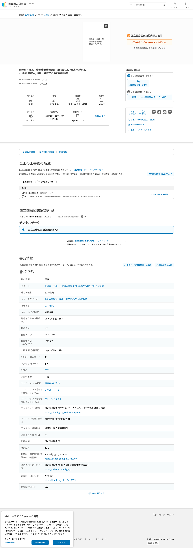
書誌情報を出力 (136, 124)
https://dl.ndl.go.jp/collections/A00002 (64, 412)
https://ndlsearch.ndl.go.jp (58, 469)
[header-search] (148, 5)
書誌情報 (63, 152)
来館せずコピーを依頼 (138, 83)
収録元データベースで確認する (149, 42)
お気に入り (132, 112)
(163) (46, 14)
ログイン (185, 4)
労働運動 (29, 14)
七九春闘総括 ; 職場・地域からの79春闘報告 (66, 299)
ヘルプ (174, 4)
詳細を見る (100, 116)
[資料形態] (47, 182)
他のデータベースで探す (139, 129)
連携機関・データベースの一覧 (89, 169)
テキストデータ (52, 389)
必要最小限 (40, 542)
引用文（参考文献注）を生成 (141, 119)
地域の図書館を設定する (161, 173)
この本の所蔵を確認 (161, 194)
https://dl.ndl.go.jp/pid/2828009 (61, 458)
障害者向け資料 (52, 383)
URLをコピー (143, 112)
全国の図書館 (28, 152)
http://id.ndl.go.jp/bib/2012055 (60, 480)
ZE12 (47, 370)
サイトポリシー (101, 539)
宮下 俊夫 (49, 305)
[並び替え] (28, 182)
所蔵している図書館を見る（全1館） (149, 97)
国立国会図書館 (46, 152)
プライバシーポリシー (82, 539)
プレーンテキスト (53, 399)
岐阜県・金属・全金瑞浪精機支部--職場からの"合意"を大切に (74, 285)
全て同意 (61, 542)
